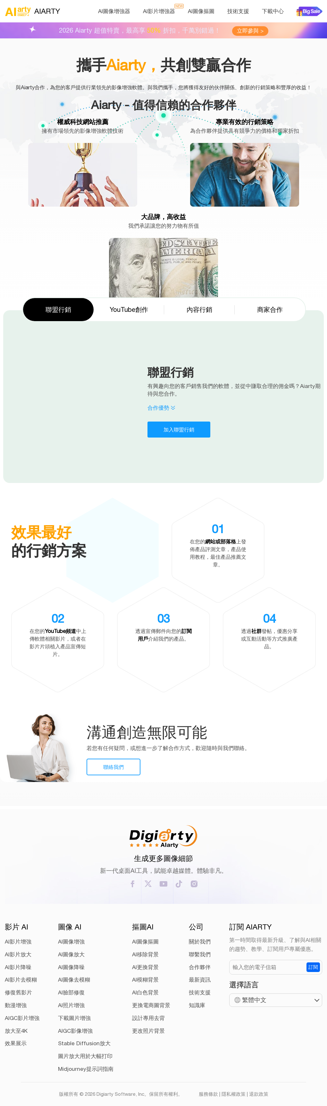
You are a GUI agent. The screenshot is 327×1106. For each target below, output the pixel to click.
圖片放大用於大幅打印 (85, 1056)
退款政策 (258, 1094)
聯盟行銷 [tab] (58, 309)
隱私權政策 (234, 1094)
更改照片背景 (148, 1031)
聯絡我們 (113, 767)
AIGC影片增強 (22, 1018)
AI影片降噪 (18, 967)
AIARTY (32, 11)
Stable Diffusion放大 (84, 1043)
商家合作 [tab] (270, 309)
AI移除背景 (145, 954)
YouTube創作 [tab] (129, 309)
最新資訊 (200, 979)
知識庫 (197, 1005)
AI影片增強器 (159, 11)
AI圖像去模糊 (74, 979)
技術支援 (238, 11)
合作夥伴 (200, 967)
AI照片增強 (71, 1005)
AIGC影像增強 (75, 1031)
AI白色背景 (145, 992)
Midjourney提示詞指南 (85, 1069)
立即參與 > (250, 31)
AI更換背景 (145, 967)
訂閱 (313, 967)
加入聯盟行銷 (179, 429)
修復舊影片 (18, 992)
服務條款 (208, 1094)
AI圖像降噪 (71, 967)
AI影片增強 (18, 941)
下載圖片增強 (74, 1018)
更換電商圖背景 (151, 1005)
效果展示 (16, 1043)
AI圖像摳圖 (201, 11)
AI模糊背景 (145, 979)
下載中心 (273, 11)
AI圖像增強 (71, 941)
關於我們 (200, 941)
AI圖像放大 (71, 954)
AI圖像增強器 (114, 11)
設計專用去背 (148, 1018)
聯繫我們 (200, 954)
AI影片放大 (18, 954)
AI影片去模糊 (21, 979)
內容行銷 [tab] (199, 309)
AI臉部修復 (71, 992)
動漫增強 (16, 1005)
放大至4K (16, 1031)
